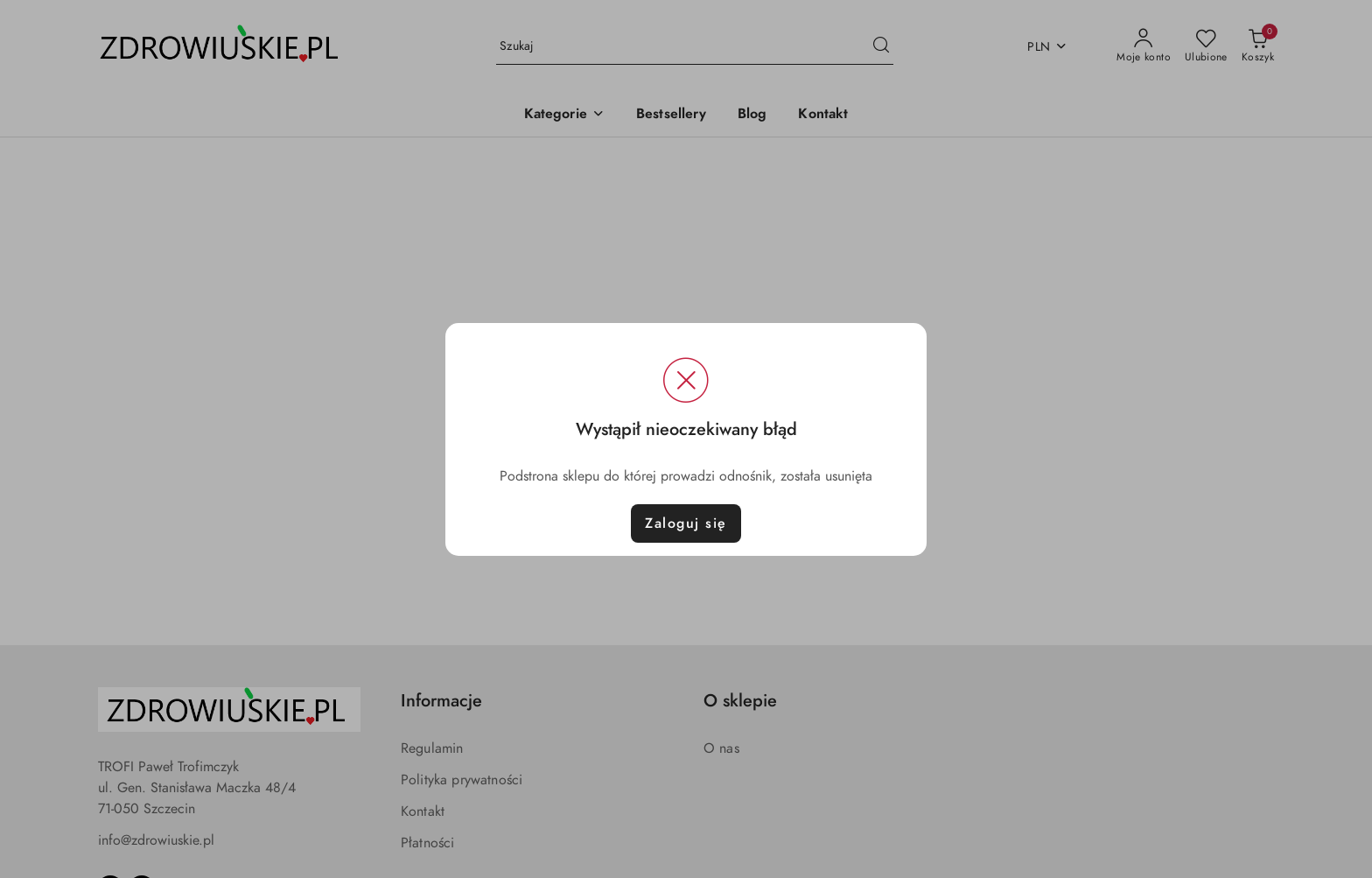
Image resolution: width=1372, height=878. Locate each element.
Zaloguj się (686, 523)
